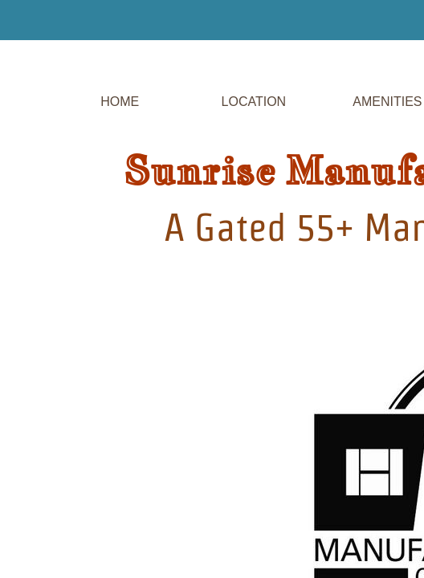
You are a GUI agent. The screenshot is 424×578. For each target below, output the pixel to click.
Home (119, 101)
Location (254, 101)
